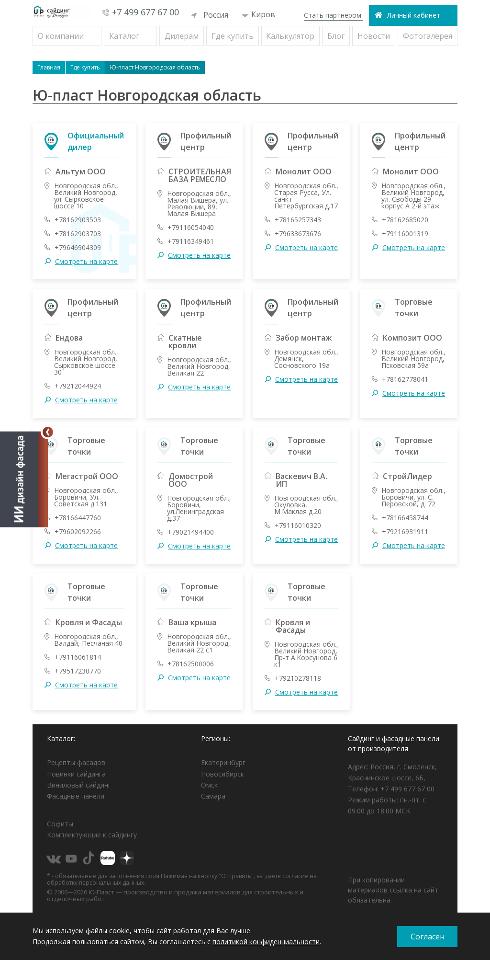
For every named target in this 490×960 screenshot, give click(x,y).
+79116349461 (190, 241)
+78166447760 (78, 517)
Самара (213, 795)
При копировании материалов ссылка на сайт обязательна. (393, 889)
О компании (61, 36)
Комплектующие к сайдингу (92, 834)
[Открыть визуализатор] (24, 478)
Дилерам (182, 36)
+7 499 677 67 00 (145, 12)
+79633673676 (298, 233)
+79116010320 (298, 525)
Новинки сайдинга (76, 773)
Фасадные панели (75, 795)
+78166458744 (405, 517)
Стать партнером (332, 15)
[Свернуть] (48, 432)
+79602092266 (78, 531)
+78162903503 (78, 220)
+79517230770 (78, 671)
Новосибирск (222, 773)
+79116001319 (405, 233)
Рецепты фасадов (76, 762)
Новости (373, 36)
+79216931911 (405, 531)
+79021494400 (190, 532)
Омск (209, 784)
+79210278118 (298, 678)
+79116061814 (78, 657)
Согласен (428, 936)
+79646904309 (78, 247)
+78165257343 (298, 220)
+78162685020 (405, 220)
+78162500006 (190, 664)
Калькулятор (290, 36)
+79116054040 (190, 227)
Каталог (124, 36)
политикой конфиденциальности (266, 941)
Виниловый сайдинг (79, 784)
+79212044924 (78, 386)
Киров (258, 14)
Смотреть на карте (86, 261)
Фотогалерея (427, 36)
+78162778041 (405, 379)
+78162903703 (78, 233)
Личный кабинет (413, 15)
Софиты (60, 823)
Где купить (233, 36)
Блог (336, 36)
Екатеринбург (223, 762)
